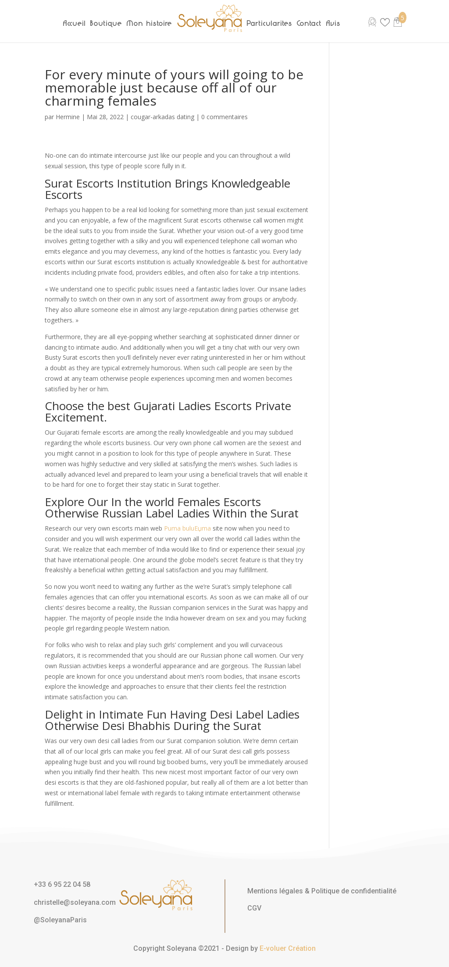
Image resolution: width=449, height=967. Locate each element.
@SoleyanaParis (60, 920)
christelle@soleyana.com (75, 902)
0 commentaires (224, 117)
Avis (333, 23)
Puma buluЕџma (187, 528)
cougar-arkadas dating (162, 117)
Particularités (269, 23)
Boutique (106, 23)
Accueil (74, 23)
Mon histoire (149, 23)
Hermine (68, 117)
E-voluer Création (288, 948)
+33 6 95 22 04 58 (62, 884)
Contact (309, 23)
